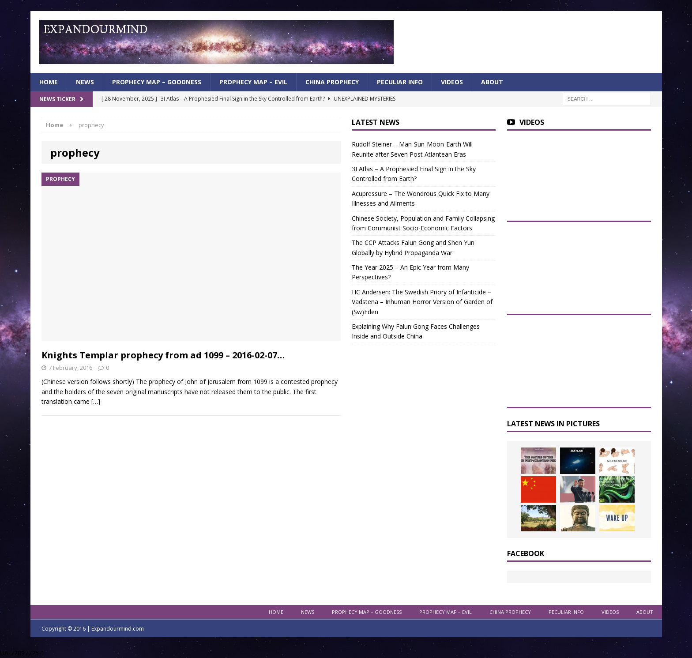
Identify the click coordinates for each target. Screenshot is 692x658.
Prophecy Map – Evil (253, 82)
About (492, 82)
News (85, 82)
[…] (95, 401)
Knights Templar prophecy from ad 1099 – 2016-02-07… (163, 355)
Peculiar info (400, 82)
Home (48, 82)
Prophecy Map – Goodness (156, 82)
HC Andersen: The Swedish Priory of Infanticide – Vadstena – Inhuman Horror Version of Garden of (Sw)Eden (422, 302)
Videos (452, 82)
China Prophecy (332, 82)
